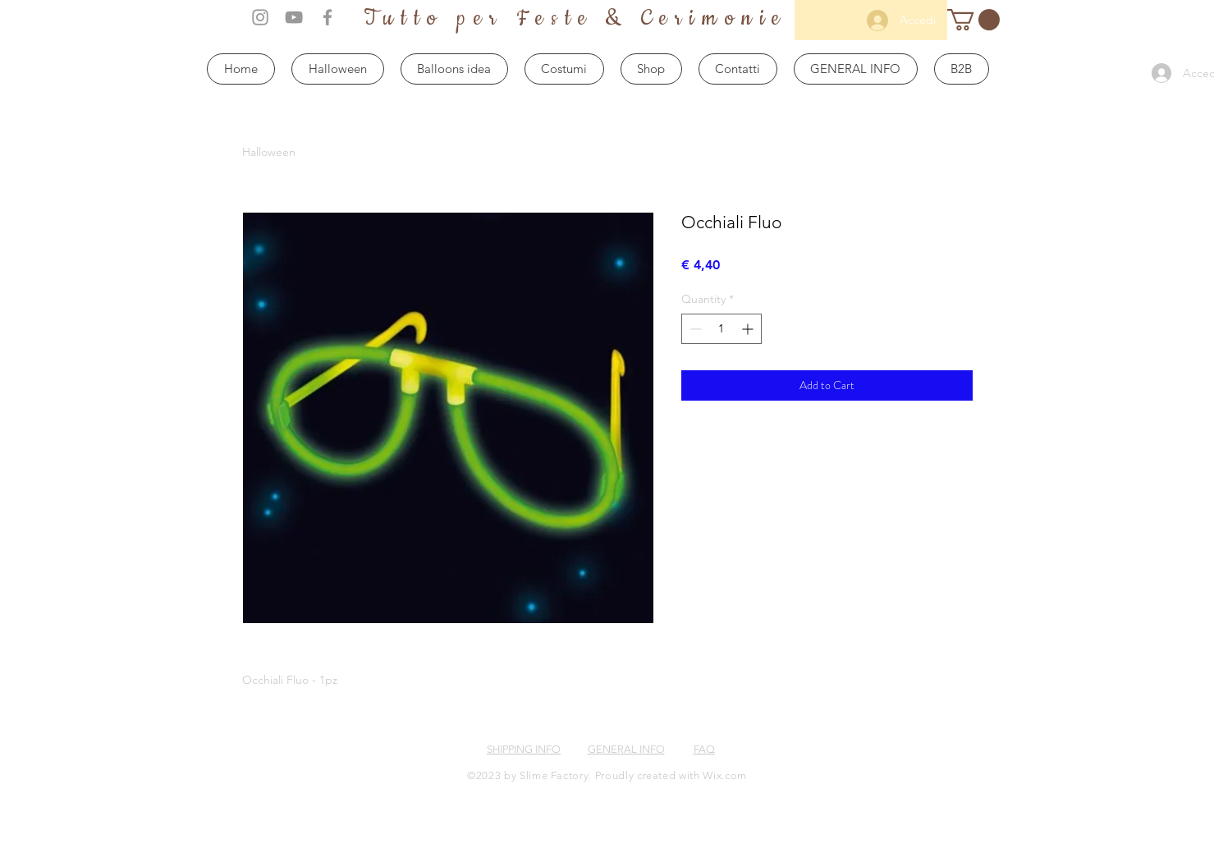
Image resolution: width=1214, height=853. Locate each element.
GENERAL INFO (626, 749)
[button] (973, 19)
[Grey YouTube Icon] (294, 17)
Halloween (268, 151)
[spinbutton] (721, 328)
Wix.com (725, 775)
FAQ (704, 749)
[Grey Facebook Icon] (327, 17)
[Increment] (749, 328)
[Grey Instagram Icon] (260, 17)
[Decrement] (694, 328)
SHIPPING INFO (524, 749)
